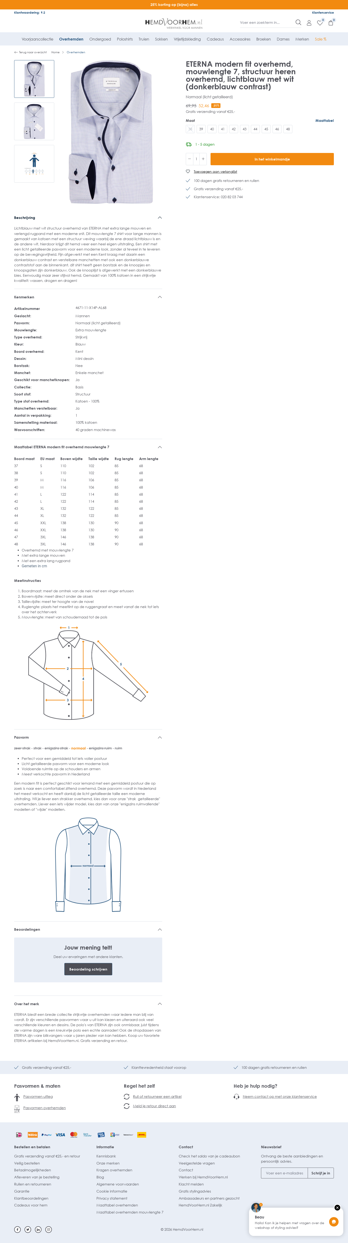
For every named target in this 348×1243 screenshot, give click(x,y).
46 (277, 129)
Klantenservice (323, 12)
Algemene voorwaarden (117, 1184)
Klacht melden (191, 1184)
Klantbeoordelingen (31, 1198)
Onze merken (108, 1163)
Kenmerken (24, 297)
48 (288, 129)
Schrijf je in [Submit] (320, 1173)
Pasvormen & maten (37, 1086)
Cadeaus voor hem (30, 1205)
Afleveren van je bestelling (36, 1177)
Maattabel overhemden (117, 1205)
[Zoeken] (298, 22)
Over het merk (26, 1004)
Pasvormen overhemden (44, 1108)
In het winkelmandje (272, 159)
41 (223, 129)
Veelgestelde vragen (197, 1163)
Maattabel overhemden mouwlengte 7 (129, 1212)
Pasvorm (21, 737)
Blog (100, 1177)
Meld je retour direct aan (154, 1106)
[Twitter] (28, 1229)
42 (234, 129)
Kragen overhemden (114, 1170)
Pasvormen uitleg (38, 1096)
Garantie (21, 1191)
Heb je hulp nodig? (255, 1086)
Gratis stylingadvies (195, 1191)
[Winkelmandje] (328, 22)
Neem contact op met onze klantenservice (280, 1096)
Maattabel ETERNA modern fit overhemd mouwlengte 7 (61, 447)
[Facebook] (17, 1229)
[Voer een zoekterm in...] (268, 22)
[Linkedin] (38, 1229)
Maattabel (324, 120)
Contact (186, 1147)
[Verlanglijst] (317, 22)
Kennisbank (106, 1156)
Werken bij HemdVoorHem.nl (203, 1177)
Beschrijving (24, 217)
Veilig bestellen (27, 1163)
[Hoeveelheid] (196, 159)
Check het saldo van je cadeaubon (209, 1156)
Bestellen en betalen (32, 1147)
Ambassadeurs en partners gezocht (209, 1198)
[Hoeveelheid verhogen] (203, 159)
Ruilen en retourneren (32, 1184)
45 (266, 129)
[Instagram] (48, 1229)
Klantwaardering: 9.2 (29, 12)
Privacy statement (111, 1198)
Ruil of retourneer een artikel (157, 1096)
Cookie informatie (111, 1191)
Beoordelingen (27, 929)
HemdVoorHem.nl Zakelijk (200, 1205)
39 (201, 129)
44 (255, 129)
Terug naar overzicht (30, 52)
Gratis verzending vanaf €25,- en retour (47, 1156)
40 (212, 129)
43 (244, 129)
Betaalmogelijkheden (32, 1170)
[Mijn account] (306, 22)
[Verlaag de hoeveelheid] (189, 159)
